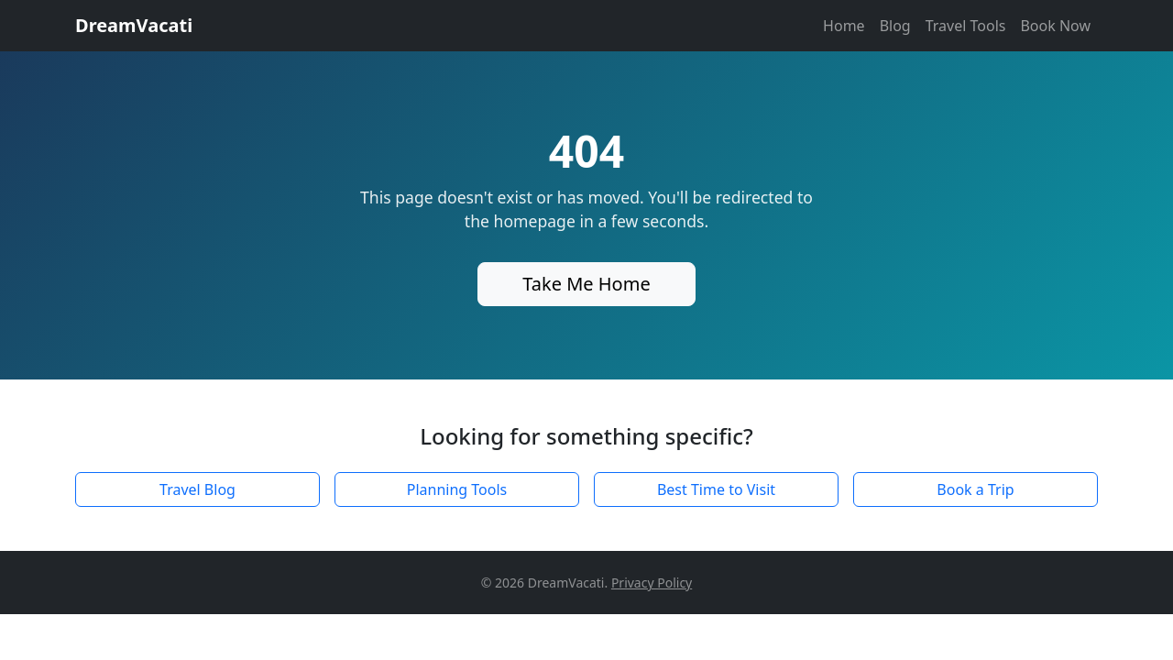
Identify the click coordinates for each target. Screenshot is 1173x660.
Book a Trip (975, 489)
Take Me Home (586, 283)
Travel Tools (966, 26)
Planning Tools (457, 489)
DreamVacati (133, 25)
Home (844, 26)
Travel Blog (197, 489)
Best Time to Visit (716, 489)
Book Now (1055, 26)
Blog (895, 26)
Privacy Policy (651, 582)
